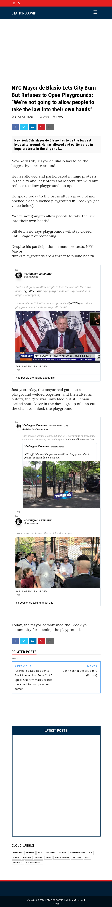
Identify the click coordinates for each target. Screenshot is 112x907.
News (59, 116)
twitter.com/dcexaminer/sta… (80, 439)
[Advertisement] (56, 51)
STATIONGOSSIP (24, 13)
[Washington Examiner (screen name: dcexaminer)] (18, 275)
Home (56, 904)
